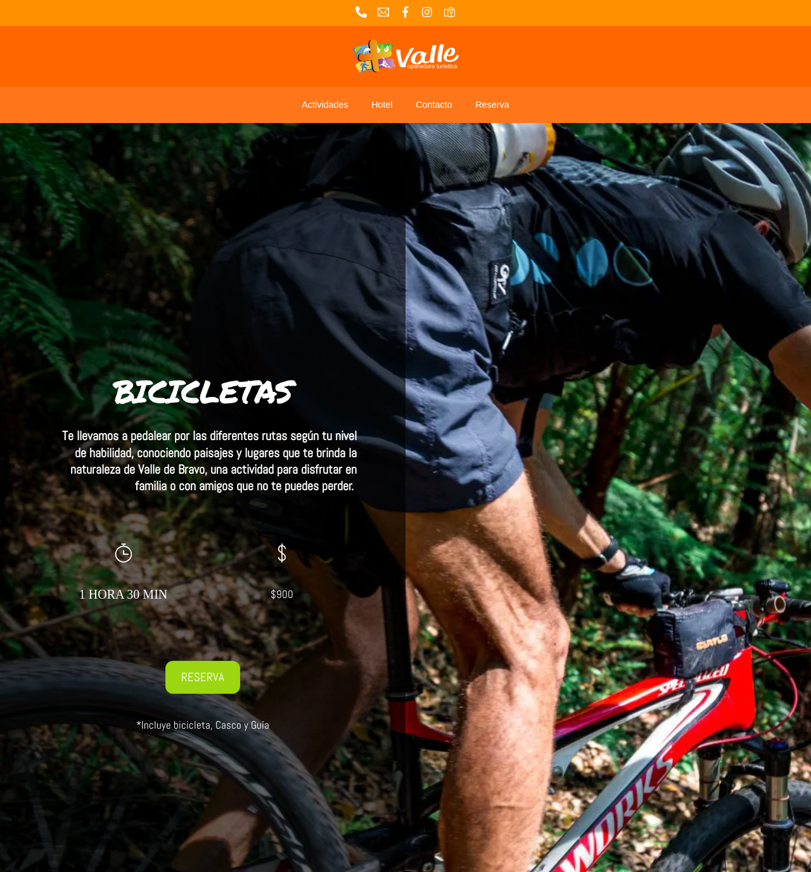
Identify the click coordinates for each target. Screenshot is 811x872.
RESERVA (202, 677)
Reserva (492, 105)
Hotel (382, 105)
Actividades (325, 105)
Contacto (434, 105)
